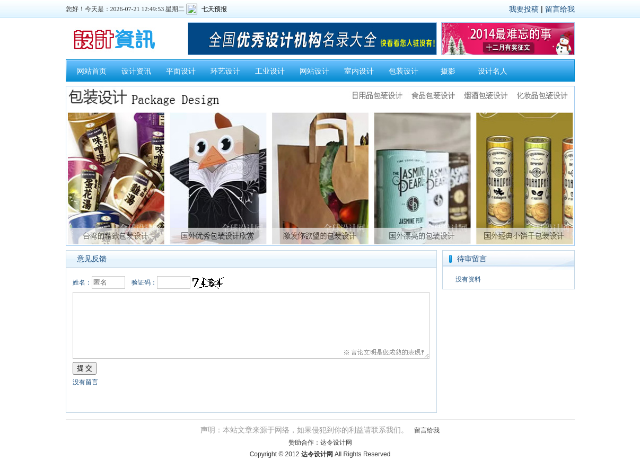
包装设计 (403, 71)
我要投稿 (524, 9)
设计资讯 (136, 71)
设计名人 (492, 71)
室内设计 (359, 71)
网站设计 (314, 71)
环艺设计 (225, 71)
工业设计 (270, 71)
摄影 (448, 71)
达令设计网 (336, 442)
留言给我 (560, 9)
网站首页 (92, 71)
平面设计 (181, 71)
